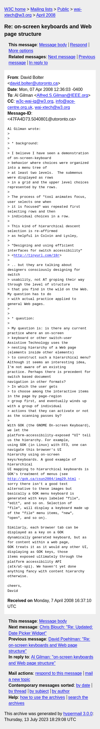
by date (83, 685)
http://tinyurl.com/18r (36, 255)
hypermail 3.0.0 (77, 713)
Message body (53, 45)
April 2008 (45, 15)
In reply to (38, 62)
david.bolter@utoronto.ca (34, 83)
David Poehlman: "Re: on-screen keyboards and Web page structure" (49, 645)
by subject (39, 691)
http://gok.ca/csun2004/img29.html (41, 479)
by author (61, 691)
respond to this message (58, 673)
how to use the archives (42, 697)
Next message (61, 57)
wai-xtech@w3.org (52, 107)
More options (21, 50)
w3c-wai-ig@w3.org (34, 101)
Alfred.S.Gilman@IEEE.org (62, 95)
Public (63, 9)
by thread (17, 691)
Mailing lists (41, 9)
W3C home (15, 9)
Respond (78, 45)
